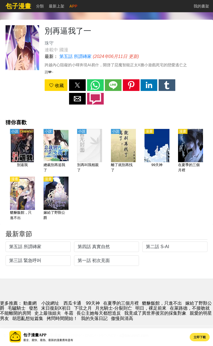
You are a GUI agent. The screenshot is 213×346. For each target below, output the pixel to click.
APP (73, 6)
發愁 (33, 308)
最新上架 (56, 6)
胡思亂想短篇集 (27, 318)
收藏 (56, 85)
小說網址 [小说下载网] (50, 303)
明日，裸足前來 (150, 308)
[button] (77, 85)
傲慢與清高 (122, 318)
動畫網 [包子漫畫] (30, 303)
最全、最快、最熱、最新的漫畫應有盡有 (48, 340)
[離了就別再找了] (123, 151)
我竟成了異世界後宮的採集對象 (155, 313)
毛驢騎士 (17, 308)
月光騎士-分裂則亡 (113, 308)
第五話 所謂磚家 (75, 56)
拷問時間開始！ (62, 318)
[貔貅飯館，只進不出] (22, 199)
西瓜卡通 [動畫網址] (72, 303)
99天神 (93, 303)
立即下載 (200, 337)
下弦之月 (83, 308)
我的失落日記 (94, 318)
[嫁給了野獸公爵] (56, 199)
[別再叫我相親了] (89, 151)
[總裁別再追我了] (56, 151)
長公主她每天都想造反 (99, 313)
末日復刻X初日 (56, 308)
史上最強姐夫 (47, 313)
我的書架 (201, 6)
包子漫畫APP (34, 335)
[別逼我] (22, 151)
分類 (40, 6)
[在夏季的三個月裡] (190, 151)
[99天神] (156, 151)
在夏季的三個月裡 (121, 303)
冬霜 (68, 313)
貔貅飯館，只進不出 (162, 303)
